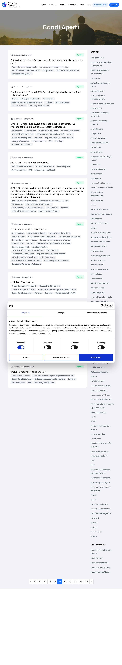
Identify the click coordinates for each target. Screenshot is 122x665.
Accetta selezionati (61, 357)
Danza (93, 205)
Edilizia (93, 228)
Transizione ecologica (100, 509)
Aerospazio (95, 78)
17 (50, 581)
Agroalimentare (97, 91)
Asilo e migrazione (98, 138)
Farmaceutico (96, 251)
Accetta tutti (96, 357)
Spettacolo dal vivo (99, 456)
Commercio (95, 178)
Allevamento (96, 108)
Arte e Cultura (96, 129)
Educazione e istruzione (100, 237)
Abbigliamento (97, 57)
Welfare (93, 536)
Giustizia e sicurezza (99, 283)
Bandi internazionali (99, 563)
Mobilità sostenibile (99, 372)
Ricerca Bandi (100, 5)
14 (35, 581)
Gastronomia (96, 278)
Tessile (93, 500)
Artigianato (95, 133)
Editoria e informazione (100, 232)
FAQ (88, 5)
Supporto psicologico (100, 482)
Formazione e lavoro (99, 269)
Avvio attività (96, 152)
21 (70, 581)
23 (81, 581)
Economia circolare (98, 223)
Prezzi (62, 5)
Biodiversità (95, 164)
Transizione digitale (99, 504)
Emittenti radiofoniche (100, 242)
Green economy (97, 288)
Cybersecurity (96, 200)
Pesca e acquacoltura (100, 386)
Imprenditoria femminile (101, 297)
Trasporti (94, 518)
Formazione (73, 5)
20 (65, 581)
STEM (92, 465)
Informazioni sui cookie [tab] (97, 313)
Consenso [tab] (25, 313)
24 (86, 581)
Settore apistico (97, 434)
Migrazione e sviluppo (100, 362)
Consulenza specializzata (101, 187)
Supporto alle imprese (100, 478)
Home (43, 5)
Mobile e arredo (97, 367)
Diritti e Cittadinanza (99, 209)
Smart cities (95, 439)
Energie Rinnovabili (98, 246)
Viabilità (94, 527)
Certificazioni (96, 174)
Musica (93, 376)
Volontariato (96, 532)
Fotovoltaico (96, 274)
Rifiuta (26, 357)
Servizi (93, 421)
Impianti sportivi (97, 292)
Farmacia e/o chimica (100, 255)
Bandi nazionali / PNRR (100, 567)
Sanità (93, 417)
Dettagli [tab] (61, 313)
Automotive (95, 147)
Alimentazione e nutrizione (102, 103)
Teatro (93, 495)
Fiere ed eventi (96, 265)
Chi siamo (53, 5)
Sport (92, 460)
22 (75, 581)
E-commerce (96, 218)
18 (55, 581)
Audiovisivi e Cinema (99, 143)
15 (40, 581)
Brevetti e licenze (97, 169)
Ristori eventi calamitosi (101, 399)
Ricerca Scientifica (98, 390)
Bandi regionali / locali (100, 572)
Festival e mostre (98, 260)
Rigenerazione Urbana (100, 395)
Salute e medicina (98, 412)
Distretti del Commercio (101, 214)
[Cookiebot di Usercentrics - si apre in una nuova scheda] (102, 306)
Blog (82, 5)
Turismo (94, 523)
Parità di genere (97, 381)
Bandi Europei (96, 558)
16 (45, 581)
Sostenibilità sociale (99, 451)
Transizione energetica (100, 513)
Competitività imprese (100, 183)
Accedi (114, 5)
